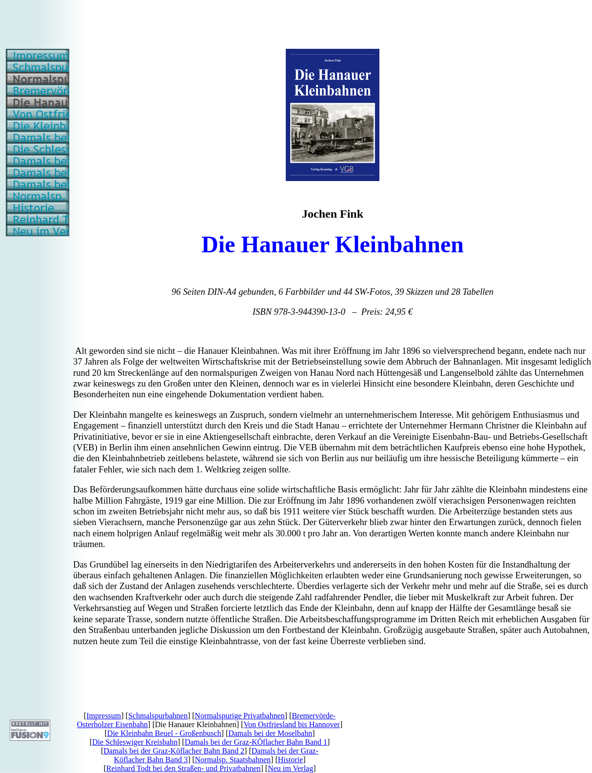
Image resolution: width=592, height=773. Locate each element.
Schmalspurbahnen (158, 716)
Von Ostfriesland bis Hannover (291, 724)
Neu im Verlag (290, 768)
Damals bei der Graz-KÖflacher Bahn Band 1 (256, 742)
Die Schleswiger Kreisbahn (135, 742)
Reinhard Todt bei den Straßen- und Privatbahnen (183, 768)
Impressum (103, 716)
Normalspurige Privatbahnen (239, 716)
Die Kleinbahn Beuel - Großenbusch (164, 733)
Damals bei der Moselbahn (270, 733)
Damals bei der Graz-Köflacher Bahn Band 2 (173, 751)
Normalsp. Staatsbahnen (233, 759)
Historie (290, 759)
